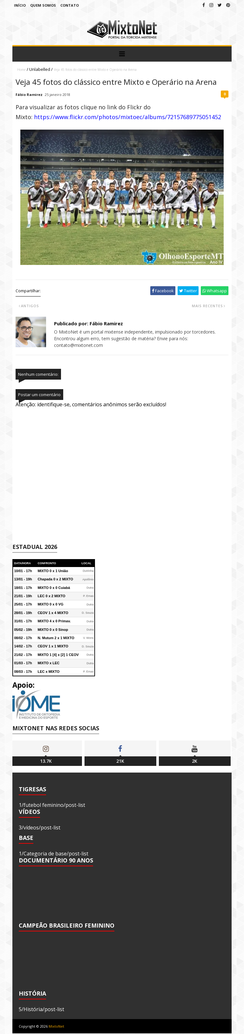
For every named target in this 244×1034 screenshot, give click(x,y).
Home (21, 69)
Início (20, 5)
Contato (69, 5)
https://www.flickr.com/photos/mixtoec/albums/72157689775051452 (127, 117)
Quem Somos (43, 5)
